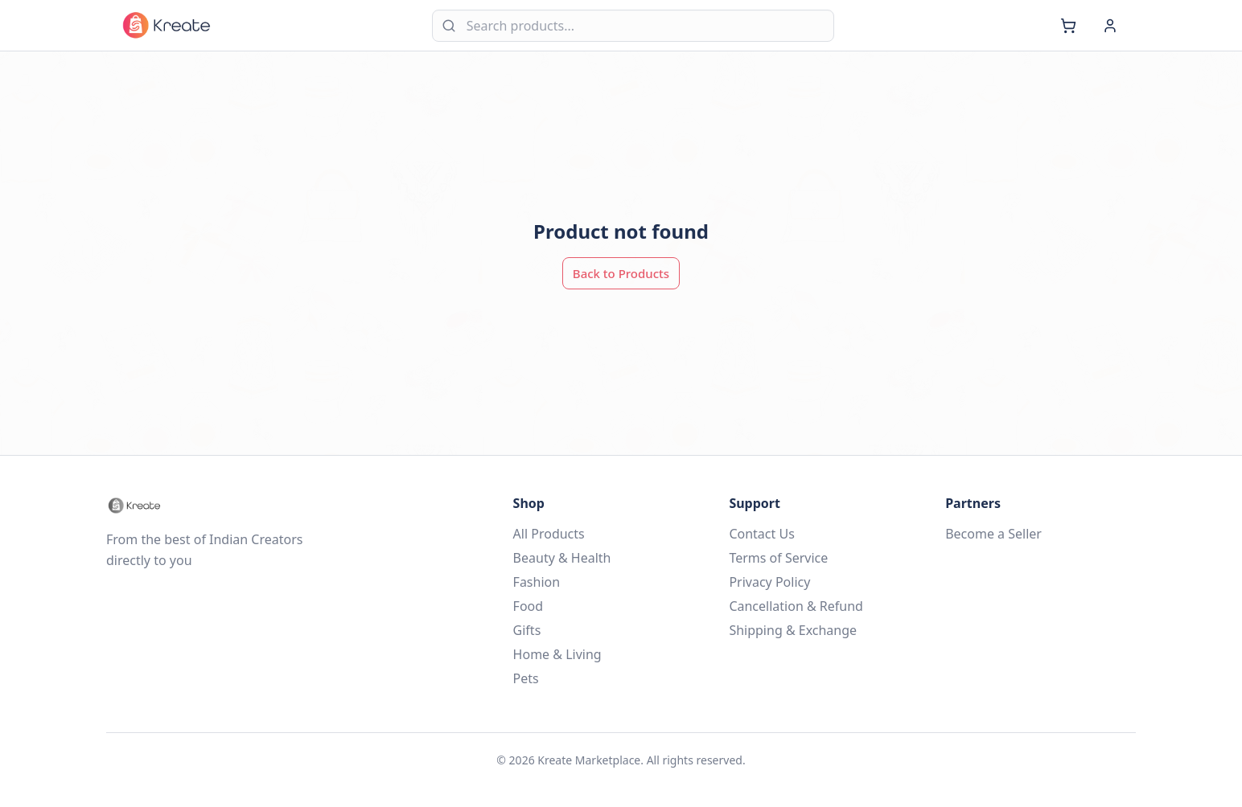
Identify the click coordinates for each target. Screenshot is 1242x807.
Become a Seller (993, 534)
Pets (526, 678)
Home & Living (557, 654)
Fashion (537, 582)
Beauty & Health (562, 558)
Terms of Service (778, 558)
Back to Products (621, 273)
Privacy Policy (769, 582)
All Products (549, 534)
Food (528, 606)
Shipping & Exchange (793, 630)
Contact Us (761, 534)
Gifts (527, 630)
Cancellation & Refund (796, 606)
